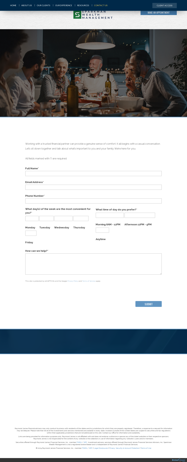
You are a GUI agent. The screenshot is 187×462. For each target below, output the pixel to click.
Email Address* (34, 182)
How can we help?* (36, 250)
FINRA (79, 442)
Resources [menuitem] (82, 5)
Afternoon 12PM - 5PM (139, 219)
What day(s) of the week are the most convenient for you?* (58, 211)
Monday (32, 222)
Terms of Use (146, 448)
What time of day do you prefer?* (116, 209)
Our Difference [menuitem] (62, 5)
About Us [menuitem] (25, 5)
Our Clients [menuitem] (42, 5)
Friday (31, 237)
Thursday (81, 222)
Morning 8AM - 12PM (110, 219)
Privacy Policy (72, 281)
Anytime (102, 234)
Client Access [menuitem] (164, 5)
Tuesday (46, 222)
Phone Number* (35, 195)
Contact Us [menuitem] (100, 5)
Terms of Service (88, 281)
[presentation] (47, 291)
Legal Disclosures (101, 448)
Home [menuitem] (13, 5)
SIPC (85, 442)
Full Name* (32, 168)
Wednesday (63, 222)
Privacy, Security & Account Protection (124, 448)
